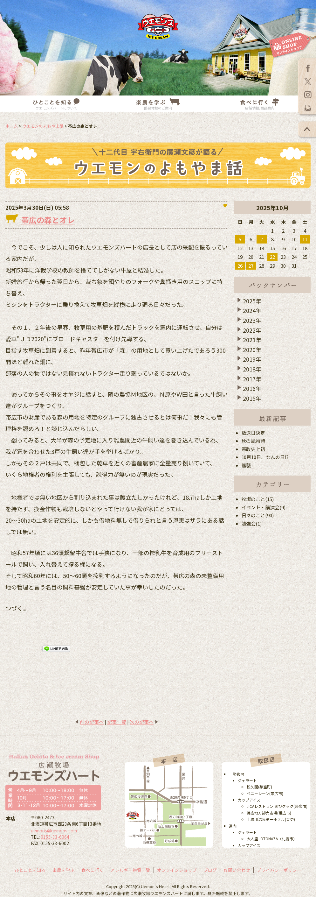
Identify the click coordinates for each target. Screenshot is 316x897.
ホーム (11, 126)
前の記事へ (92, 721)
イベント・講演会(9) (264, 507)
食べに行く (92, 870)
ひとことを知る (30, 870)
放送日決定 (253, 432)
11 (304, 239)
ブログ (210, 870)
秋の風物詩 (253, 440)
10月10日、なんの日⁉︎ (265, 457)
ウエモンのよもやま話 (43, 126)
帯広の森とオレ (48, 219)
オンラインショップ (177, 870)
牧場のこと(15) (258, 499)
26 (240, 265)
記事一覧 (116, 721)
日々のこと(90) (258, 515)
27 (250, 265)
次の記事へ (142, 721)
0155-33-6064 (55, 837)
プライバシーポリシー (279, 870)
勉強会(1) (252, 523)
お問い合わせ (236, 870)
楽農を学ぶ (63, 870)
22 (272, 256)
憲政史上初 (253, 449)
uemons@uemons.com (54, 830)
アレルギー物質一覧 (130, 870)
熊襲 (246, 465)
